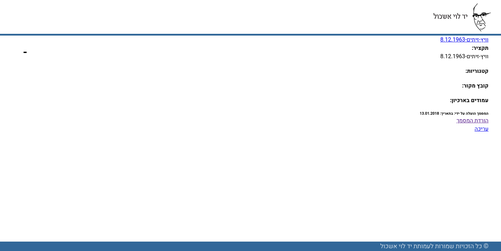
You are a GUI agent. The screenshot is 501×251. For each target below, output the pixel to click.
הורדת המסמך (472, 120)
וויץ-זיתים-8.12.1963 (464, 40)
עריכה (481, 129)
